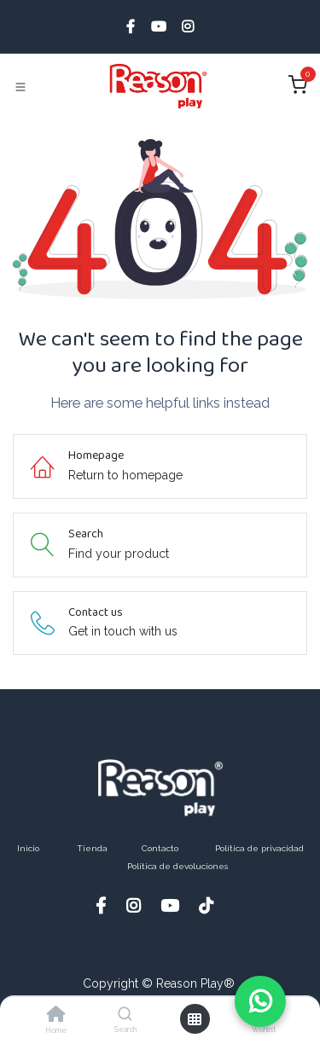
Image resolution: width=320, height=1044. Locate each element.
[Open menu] (194, 1019)
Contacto (160, 848)
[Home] (56, 1016)
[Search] (125, 1015)
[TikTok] (211, 905)
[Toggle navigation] (20, 87)
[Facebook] (130, 26)
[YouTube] (159, 26)
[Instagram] (187, 26)
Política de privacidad (259, 848)
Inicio (28, 848)
